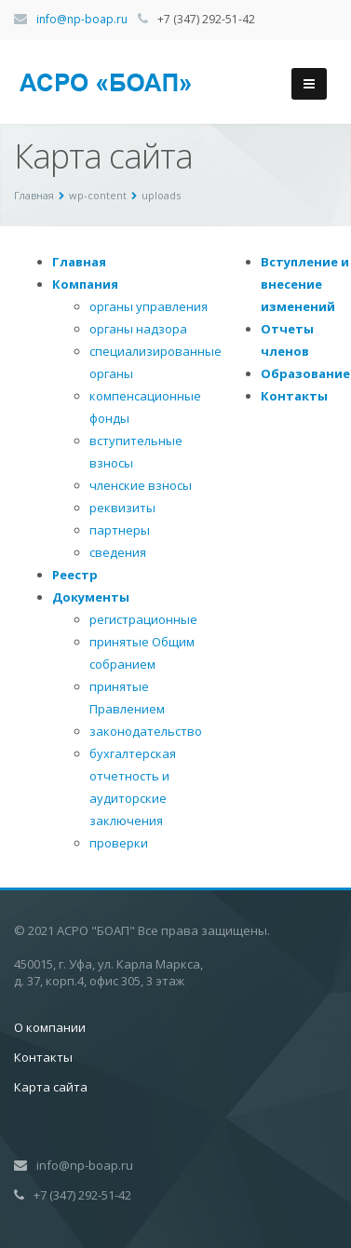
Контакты (294, 395)
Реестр (75, 574)
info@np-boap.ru (82, 19)
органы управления (148, 306)
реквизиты (122, 507)
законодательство (145, 731)
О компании (50, 1027)
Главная (79, 261)
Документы (90, 597)
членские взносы (140, 485)
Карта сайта (51, 1086)
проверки (118, 842)
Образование (305, 373)
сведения (117, 552)
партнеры (119, 530)
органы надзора (138, 328)
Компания (85, 284)
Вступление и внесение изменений (305, 284)
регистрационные (143, 619)
